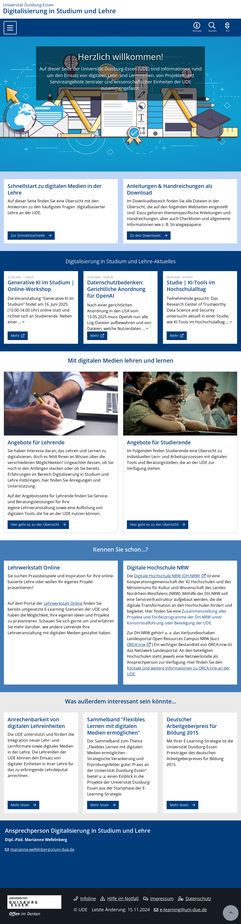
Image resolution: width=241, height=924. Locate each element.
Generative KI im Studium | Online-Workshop (41, 285)
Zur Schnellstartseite (28, 235)
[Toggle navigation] (10, 27)
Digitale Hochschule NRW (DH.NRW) (167, 576)
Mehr (15, 335)
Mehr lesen (20, 805)
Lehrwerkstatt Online (63, 603)
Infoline (85, 898)
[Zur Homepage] (120, 5)
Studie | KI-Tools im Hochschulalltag (191, 285)
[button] (197, 27)
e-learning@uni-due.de (183, 909)
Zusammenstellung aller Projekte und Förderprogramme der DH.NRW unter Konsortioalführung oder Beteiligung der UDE (177, 617)
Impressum (158, 898)
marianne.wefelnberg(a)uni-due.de (42, 849)
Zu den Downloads (145, 235)
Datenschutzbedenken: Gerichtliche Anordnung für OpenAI (116, 289)
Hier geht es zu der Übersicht (35, 524)
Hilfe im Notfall (119, 898)
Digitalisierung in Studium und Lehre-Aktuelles (121, 261)
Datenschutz (194, 898)
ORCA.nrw (136, 644)
